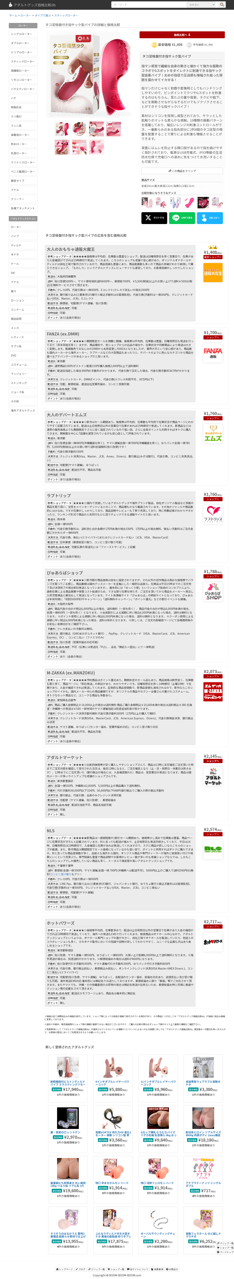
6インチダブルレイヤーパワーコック (112, 1083)
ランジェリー (19, 374)
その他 (15, 401)
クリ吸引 (16, 116)
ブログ (80, 1269)
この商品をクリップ (182, 171)
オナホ (15, 254)
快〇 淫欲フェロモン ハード (157, 1183)
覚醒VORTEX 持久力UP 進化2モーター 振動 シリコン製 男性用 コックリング (113, 1135)
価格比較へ (182, 35)
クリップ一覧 (96, 1269)
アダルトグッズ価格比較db (32, 4)
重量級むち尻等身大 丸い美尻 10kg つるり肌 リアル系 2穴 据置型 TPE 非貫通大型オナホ (68, 1186)
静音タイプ (17, 181)
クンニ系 (16, 125)
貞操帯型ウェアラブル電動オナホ (203, 1083)
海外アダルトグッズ (23, 410)
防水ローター (19, 144)
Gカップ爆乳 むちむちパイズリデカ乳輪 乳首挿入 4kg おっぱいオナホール (159, 1135)
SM (13, 273)
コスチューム (19, 364)
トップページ (64, 1269)
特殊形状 (16, 107)
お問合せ (172, 1269)
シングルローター (21, 34)
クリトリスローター (23, 162)
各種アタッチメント (23, 208)
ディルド (16, 245)
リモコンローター (21, 80)
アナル (15, 190)
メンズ (15, 328)
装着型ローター (20, 135)
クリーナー (17, 199)
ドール (15, 264)
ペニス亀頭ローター (23, 171)
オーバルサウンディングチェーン (158, 1235)
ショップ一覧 (116, 1269)
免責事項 (157, 1269)
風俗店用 (16, 319)
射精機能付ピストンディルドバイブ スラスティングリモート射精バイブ (68, 1084)
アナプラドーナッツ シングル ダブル (203, 1184)
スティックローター (23, 61)
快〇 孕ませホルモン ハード (112, 1183)
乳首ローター (19, 153)
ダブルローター (20, 43)
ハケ (13, 98)
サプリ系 (16, 346)
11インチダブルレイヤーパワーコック (158, 1083)
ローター (16, 227)
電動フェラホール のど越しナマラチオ (203, 1235)
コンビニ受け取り (61, 874)
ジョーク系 (17, 392)
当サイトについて (137, 1269)
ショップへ (215, 257)
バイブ (15, 236)
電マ (13, 291)
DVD (13, 355)
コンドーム (17, 309)
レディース (17, 337)
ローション (17, 300)
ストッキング (19, 383)
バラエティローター (23, 89)
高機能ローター (20, 70)
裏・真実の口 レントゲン (65, 1132)
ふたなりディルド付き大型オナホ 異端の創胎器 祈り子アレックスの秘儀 (113, 1236)
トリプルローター (21, 52)
